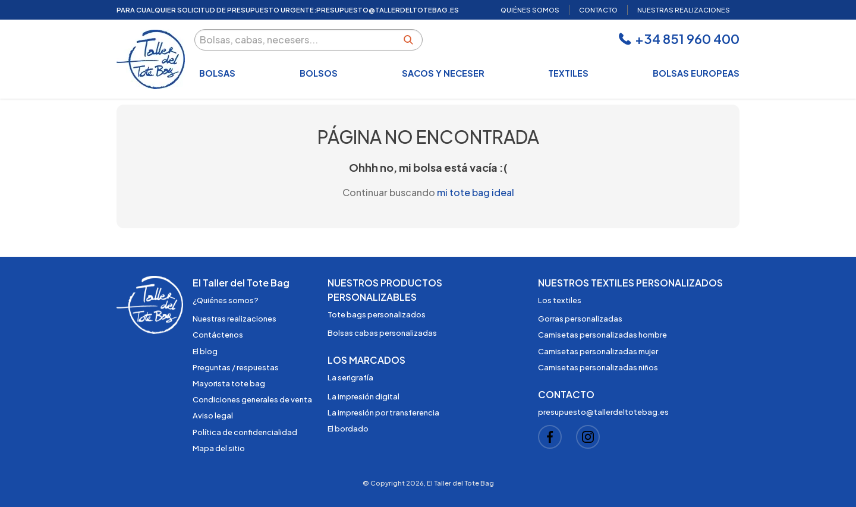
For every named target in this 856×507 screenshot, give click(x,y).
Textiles (568, 73)
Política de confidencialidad (245, 432)
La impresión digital (363, 396)
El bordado (348, 428)
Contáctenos (218, 334)
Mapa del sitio (219, 448)
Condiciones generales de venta (252, 399)
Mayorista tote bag (229, 383)
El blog (205, 351)
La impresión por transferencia (383, 412)
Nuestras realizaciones (234, 318)
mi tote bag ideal (475, 192)
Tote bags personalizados (377, 314)
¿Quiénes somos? (226, 300)
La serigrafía (350, 377)
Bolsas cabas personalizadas (382, 333)
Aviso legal (213, 415)
